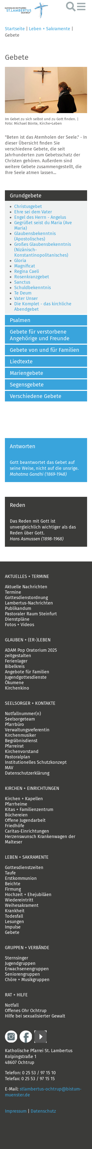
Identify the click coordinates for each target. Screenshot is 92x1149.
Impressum (15, 1111)
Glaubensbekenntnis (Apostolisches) (35, 236)
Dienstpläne (17, 619)
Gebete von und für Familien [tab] (44, 350)
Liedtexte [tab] (21, 361)
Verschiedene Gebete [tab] (35, 396)
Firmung (13, 889)
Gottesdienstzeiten (24, 867)
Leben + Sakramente (49, 28)
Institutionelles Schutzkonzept (36, 762)
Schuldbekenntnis (32, 287)
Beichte (12, 883)
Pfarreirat (14, 746)
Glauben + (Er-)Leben (28, 640)
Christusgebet (28, 206)
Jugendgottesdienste (26, 677)
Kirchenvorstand (22, 751)
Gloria (20, 260)
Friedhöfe (14, 825)
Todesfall (14, 916)
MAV (9, 767)
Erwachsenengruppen (27, 969)
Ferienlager (16, 661)
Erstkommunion (21, 878)
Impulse (13, 927)
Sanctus (22, 282)
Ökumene (14, 682)
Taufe (10, 873)
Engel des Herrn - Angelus (40, 217)
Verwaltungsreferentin (27, 730)
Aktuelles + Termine (27, 576)
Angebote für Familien (27, 672)
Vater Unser (26, 298)
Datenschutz (43, 1111)
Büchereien (16, 815)
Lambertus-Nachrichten (29, 603)
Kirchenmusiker (20, 735)
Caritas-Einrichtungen (27, 831)
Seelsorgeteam (20, 719)
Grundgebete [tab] (25, 195)
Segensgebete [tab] (27, 384)
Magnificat (24, 266)
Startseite (15, 28)
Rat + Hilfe (16, 995)
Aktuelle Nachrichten (26, 586)
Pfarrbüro (14, 724)
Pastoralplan (17, 757)
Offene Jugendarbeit (25, 820)
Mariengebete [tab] (26, 373)
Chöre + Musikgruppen (27, 979)
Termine (13, 592)
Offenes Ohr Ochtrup (26, 1010)
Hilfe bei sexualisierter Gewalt (35, 1016)
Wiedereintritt (19, 900)
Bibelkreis (15, 666)
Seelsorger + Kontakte (30, 703)
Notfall (12, 1005)
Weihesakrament (22, 905)
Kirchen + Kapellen (24, 798)
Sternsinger (16, 958)
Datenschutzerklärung (27, 773)
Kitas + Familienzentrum (29, 809)
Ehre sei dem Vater (33, 212)
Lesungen (14, 921)
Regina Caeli (26, 271)
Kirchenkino (17, 688)
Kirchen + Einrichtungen (32, 788)
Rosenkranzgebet (31, 277)
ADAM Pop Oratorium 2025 (31, 650)
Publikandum (18, 608)
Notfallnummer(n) (23, 713)
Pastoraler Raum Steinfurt (31, 614)
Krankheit (15, 910)
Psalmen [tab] (20, 320)
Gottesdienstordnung (26, 597)
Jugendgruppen (20, 963)
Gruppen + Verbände (27, 947)
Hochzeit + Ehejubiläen (28, 894)
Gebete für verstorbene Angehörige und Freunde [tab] (39, 335)
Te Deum (22, 293)
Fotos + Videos (19, 624)
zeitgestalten (18, 655)
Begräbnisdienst (21, 740)
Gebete (12, 932)
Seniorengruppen (22, 974)
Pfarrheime (16, 804)
